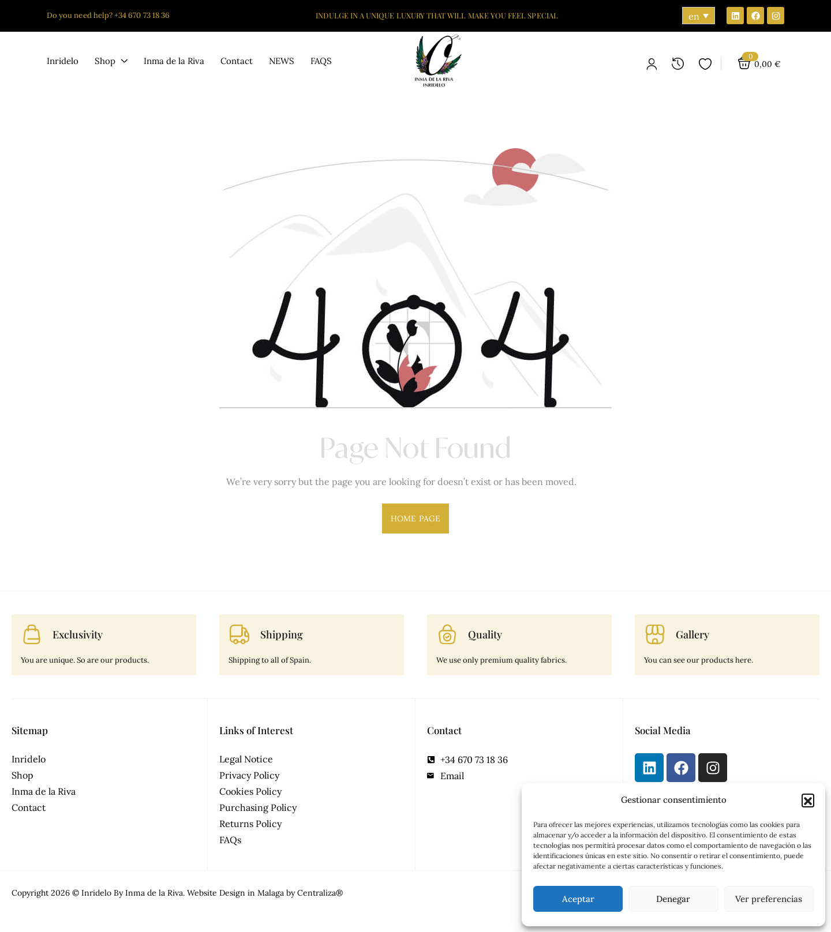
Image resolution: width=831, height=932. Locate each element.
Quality (485, 634)
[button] (808, 800)
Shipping (281, 634)
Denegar (673, 898)
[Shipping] (239, 634)
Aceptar (578, 898)
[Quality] (447, 634)
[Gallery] (655, 634)
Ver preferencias (768, 898)
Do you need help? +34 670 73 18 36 (108, 15)
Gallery (692, 634)
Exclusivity (78, 634)
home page (415, 518)
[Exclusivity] (32, 634)
